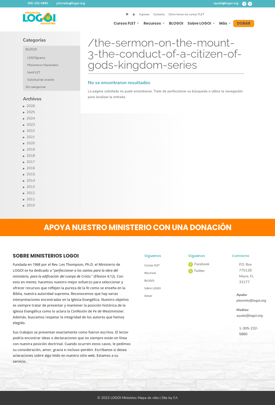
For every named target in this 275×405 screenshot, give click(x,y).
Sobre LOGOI (199, 23)
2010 (31, 205)
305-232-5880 (38, 3)
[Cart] (127, 14)
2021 (31, 137)
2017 (31, 161)
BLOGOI (176, 23)
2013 (31, 186)
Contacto (159, 14)
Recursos (152, 23)
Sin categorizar (36, 87)
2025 (31, 112)
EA (175, 397)
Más (223, 23)
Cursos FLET (125, 23)
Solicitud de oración (40, 80)
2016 (31, 168)
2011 (31, 199)
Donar (243, 23)
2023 (31, 124)
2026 (31, 106)
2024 (31, 118)
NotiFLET (33, 72)
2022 (31, 130)
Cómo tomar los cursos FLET (186, 14)
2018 (31, 155)
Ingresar (144, 14)
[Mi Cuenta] (133, 14)
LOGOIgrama (36, 58)
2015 (31, 174)
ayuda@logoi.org (226, 3)
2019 (31, 149)
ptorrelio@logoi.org (71, 3)
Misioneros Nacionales (42, 65)
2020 (31, 143)
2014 (31, 180)
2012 (31, 193)
